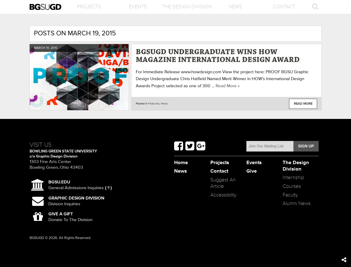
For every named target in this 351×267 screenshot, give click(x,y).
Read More (303, 104)
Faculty (290, 195)
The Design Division (186, 7)
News (235, 7)
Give (251, 171)
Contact (284, 7)
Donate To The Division (70, 216)
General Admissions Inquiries (76, 185)
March (39, 48)
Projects (89, 7)
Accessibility (223, 195)
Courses (292, 186)
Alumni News (297, 203)
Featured (153, 103)
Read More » (228, 86)
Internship (293, 177)
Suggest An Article (223, 183)
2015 (53, 48)
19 (47, 48)
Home (181, 163)
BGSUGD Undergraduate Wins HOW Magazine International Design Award (218, 56)
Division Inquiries (76, 201)
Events (138, 7)
